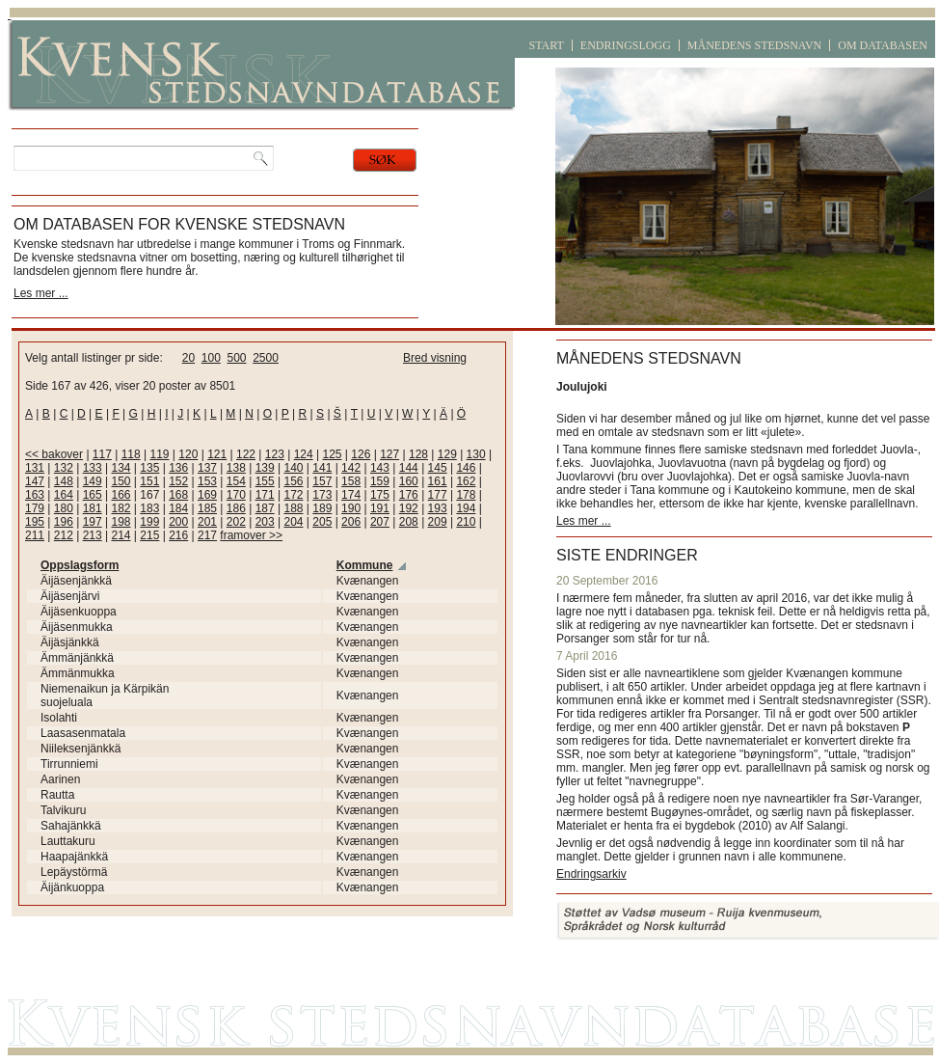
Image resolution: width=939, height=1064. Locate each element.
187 (265, 508)
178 (465, 495)
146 (465, 468)
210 (465, 522)
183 (149, 508)
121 (217, 454)
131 (34, 468)
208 (408, 522)
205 (322, 522)
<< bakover (54, 454)
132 (63, 468)
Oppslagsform (79, 565)
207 (379, 522)
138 (236, 468)
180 (63, 508)
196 (63, 522)
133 (92, 468)
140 (293, 468)
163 (34, 495)
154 (236, 481)
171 (265, 495)
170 (236, 495)
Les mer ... (40, 293)
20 (188, 358)
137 (207, 468)
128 (418, 454)
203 (265, 522)
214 (120, 535)
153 (207, 481)
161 (437, 481)
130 (476, 454)
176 (408, 495)
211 (34, 535)
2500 (266, 358)
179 (34, 508)
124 (303, 454)
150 (120, 481)
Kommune (364, 565)
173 (322, 495)
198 (120, 522)
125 (331, 454)
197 (92, 522)
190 (351, 508)
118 (131, 454)
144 (408, 468)
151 (149, 481)
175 (379, 495)
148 (63, 481)
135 (149, 468)
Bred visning (435, 358)
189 (322, 508)
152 (178, 481)
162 (465, 481)
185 (207, 508)
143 (379, 468)
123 (274, 454)
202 (236, 522)
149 (92, 481)
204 (293, 522)
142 (351, 468)
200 (178, 522)
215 (149, 535)
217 (207, 535)
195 (34, 522)
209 (437, 522)
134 (120, 468)
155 (265, 481)
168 (178, 495)
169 (207, 495)
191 (379, 508)
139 (265, 468)
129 (447, 454)
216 (178, 535)
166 (120, 495)
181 (92, 508)
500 (236, 358)
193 (437, 508)
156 (293, 481)
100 (211, 358)
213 (92, 535)
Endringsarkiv (591, 874)
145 (437, 468)
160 (408, 481)
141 (322, 468)
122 (245, 454)
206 (351, 522)
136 (178, 468)
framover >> (251, 535)
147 (34, 481)
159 (379, 481)
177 (437, 495)
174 (351, 495)
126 (360, 454)
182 (120, 508)
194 (465, 508)
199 (149, 522)
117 (102, 454)
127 (389, 454)
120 (188, 454)
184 (178, 508)
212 (63, 535)
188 (293, 508)
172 (293, 495)
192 (408, 508)
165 (92, 495)
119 (160, 454)
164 (63, 495)
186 (236, 508)
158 (351, 481)
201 (207, 522)
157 (322, 481)
